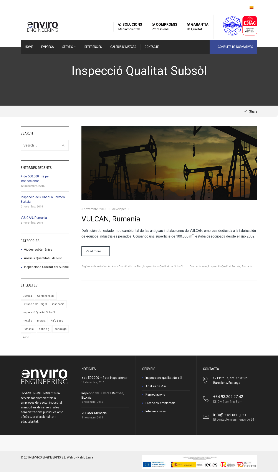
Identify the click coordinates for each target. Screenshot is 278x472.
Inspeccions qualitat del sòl (164, 377)
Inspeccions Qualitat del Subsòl (163, 266)
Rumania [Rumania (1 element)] (28, 328)
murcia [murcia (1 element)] (41, 320)
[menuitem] (251, 7)
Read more (93, 251)
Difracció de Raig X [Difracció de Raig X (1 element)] (35, 304)
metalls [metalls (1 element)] (27, 320)
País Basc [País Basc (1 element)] (57, 320)
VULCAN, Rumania (110, 218)
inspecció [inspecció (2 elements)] (58, 304)
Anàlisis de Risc (156, 386)
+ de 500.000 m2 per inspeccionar (104, 377)
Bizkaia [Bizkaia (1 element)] (27, 295)
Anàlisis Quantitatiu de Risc (125, 266)
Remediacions (155, 394)
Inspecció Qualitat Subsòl (224, 266)
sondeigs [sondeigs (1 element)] (60, 328)
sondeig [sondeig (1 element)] (44, 328)
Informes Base (156, 411)
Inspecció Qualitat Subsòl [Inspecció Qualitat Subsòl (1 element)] (39, 312)
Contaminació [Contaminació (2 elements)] (46, 295)
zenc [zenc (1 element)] (26, 337)
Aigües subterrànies (94, 266)
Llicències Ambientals (160, 403)
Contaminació (198, 266)
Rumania (247, 266)
